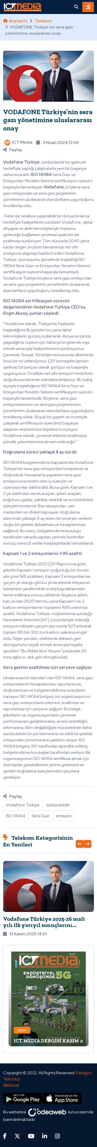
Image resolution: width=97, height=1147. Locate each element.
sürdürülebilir (57, 805)
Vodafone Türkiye (23, 805)
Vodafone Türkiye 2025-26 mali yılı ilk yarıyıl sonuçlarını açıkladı (44, 925)
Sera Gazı (40, 816)
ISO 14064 (15, 816)
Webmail (11, 1085)
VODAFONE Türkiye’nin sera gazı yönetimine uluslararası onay (48, 120)
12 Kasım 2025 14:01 (25, 934)
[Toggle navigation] (88, 7)
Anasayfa (15, 21)
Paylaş (12, 149)
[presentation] (80, 844)
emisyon (63, 816)
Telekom (43, 21)
